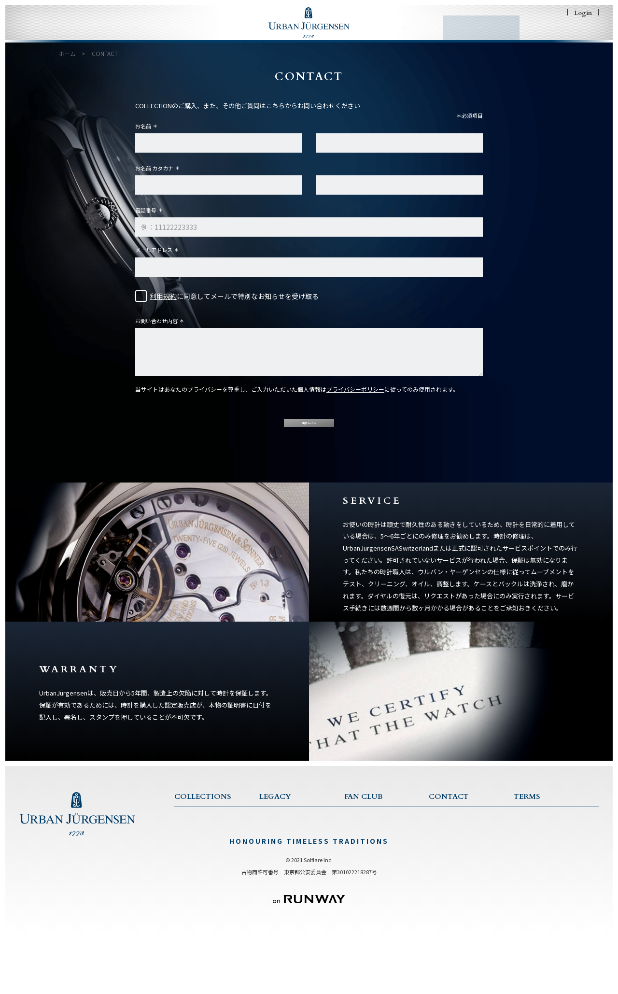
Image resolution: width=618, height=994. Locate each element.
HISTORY (272, 851)
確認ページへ (309, 438)
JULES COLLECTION (203, 877)
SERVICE (441, 851)
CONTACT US (449, 839)
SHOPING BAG (551, 35)
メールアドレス (153, 257)
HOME (53, 35)
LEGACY (215, 35)
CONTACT (469, 35)
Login (583, 12)
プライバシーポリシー (355, 397)
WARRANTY (447, 864)
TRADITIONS (278, 864)
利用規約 (163, 304)
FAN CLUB (400, 35)
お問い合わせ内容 (156, 328)
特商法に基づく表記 (540, 864)
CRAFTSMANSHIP (284, 877)
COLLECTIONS (133, 35)
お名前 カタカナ (154, 176)
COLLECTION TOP (201, 839)
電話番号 (145, 218)
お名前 (143, 134)
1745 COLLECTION (202, 864)
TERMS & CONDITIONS (548, 839)
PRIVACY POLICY (538, 851)
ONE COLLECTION (202, 851)
